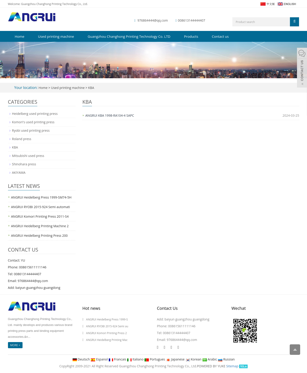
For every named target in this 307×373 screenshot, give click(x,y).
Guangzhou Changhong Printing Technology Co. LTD (129, 36)
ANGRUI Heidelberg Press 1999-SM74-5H (41, 197)
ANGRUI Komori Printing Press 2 (106, 333)
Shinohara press (24, 164)
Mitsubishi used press (28, 156)
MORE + (15, 345)
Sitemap (232, 366)
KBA (90, 88)
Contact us (220, 36)
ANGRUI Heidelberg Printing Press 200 (39, 235)
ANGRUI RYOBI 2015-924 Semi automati (40, 207)
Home (19, 36)
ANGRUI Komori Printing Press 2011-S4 (40, 216)
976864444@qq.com (152, 20)
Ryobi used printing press (31, 130)
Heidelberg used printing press (35, 113)
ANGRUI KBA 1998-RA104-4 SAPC (109, 115)
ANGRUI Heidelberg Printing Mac (106, 340)
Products (191, 36)
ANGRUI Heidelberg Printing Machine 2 (40, 226)
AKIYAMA (18, 172)
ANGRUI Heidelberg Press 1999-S (107, 319)
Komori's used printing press (33, 122)
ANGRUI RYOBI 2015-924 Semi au (107, 326)
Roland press (21, 139)
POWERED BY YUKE (211, 366)
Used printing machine (56, 36)
